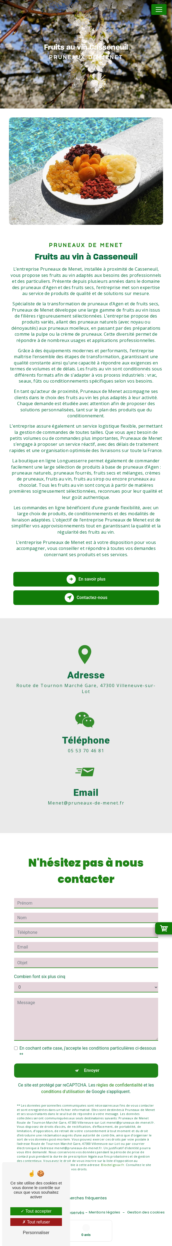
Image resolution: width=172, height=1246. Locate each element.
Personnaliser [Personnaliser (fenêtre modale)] (36, 1232)
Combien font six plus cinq (39, 969)
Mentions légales (104, 1212)
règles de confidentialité (119, 1077)
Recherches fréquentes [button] (84, 1198)
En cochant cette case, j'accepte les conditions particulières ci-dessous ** (88, 1044)
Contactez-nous (86, 597)
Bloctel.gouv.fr (112, 1157)
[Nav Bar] (159, 9)
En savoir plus (86, 579)
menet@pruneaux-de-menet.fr (86, 795)
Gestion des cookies (146, 1212)
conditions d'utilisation (63, 1084)
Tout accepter (36, 1211)
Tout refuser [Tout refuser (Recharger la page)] (36, 1222)
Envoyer (91, 1063)
